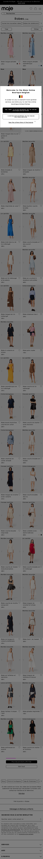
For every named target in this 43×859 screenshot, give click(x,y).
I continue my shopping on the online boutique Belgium (21, 116)
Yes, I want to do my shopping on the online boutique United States (21, 110)
